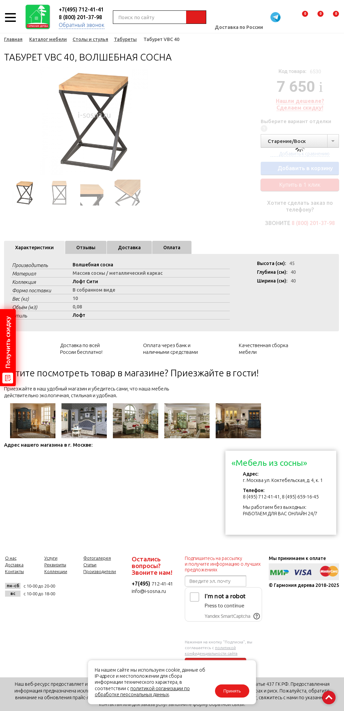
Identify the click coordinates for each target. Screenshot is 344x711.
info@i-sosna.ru (149, 591)
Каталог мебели (48, 39)
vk (67, 590)
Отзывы (85, 247)
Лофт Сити (85, 281)
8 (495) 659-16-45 (300, 496)
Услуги (50, 558)
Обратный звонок (81, 25)
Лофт (79, 315)
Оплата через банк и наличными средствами (170, 348)
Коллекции (55, 571)
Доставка (129, 247)
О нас (10, 558)
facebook (83, 590)
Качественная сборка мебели (263, 348)
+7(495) (142, 584)
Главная (13, 39)
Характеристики (34, 247)
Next (165, 121)
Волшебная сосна (93, 264)
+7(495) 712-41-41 (81, 9)
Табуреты (125, 39)
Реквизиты (55, 564)
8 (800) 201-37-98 (80, 17)
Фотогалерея (97, 558)
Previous (9, 121)
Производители (99, 571)
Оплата (171, 247)
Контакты (14, 571)
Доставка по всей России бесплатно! (81, 348)
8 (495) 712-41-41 (261, 496)
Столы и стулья (90, 39)
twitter (100, 590)
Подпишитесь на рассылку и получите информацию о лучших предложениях (223, 564)
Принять (232, 691)
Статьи (89, 564)
